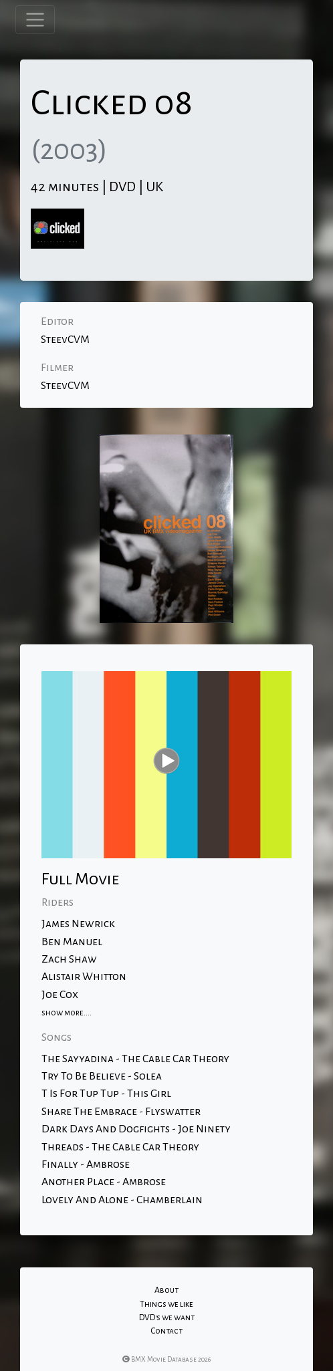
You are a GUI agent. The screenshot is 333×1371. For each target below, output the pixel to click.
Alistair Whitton (83, 977)
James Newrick (78, 924)
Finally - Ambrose (85, 1164)
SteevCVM (65, 340)
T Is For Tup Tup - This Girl (106, 1094)
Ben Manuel (71, 942)
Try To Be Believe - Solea (101, 1076)
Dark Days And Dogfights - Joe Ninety (136, 1129)
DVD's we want (167, 1317)
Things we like (166, 1304)
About (166, 1290)
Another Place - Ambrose (103, 1182)
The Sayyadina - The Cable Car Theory (135, 1059)
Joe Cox (59, 995)
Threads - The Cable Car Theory (120, 1147)
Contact (166, 1331)
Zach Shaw (69, 959)
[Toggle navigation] (35, 19)
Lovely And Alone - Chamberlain (122, 1200)
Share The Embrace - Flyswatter (121, 1112)
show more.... (66, 1012)
